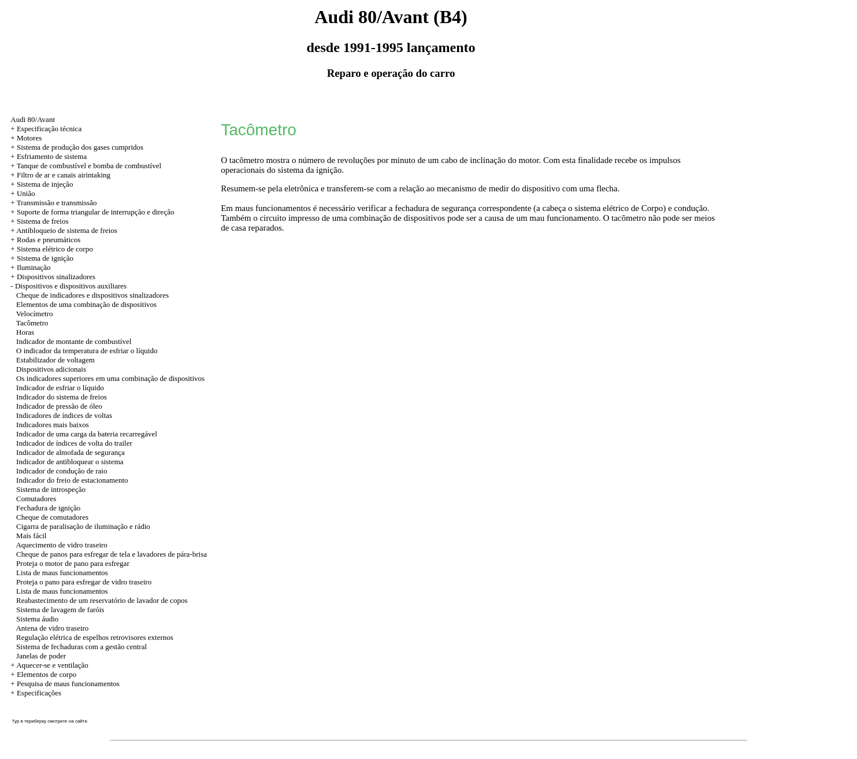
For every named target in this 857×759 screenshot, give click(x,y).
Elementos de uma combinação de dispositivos (86, 304)
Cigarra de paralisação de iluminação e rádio (83, 526)
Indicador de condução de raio (61, 470)
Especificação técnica (49, 128)
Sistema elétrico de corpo (55, 249)
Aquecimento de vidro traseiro (61, 544)
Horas (25, 332)
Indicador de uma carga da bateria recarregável (86, 434)
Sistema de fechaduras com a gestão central (81, 646)
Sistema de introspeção (51, 489)
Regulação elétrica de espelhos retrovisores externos (94, 637)
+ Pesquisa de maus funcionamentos (65, 683)
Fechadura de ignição (48, 507)
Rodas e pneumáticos (48, 239)
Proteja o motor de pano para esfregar (72, 563)
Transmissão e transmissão (57, 202)
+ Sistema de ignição (41, 258)
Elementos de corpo (46, 674)
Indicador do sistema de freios (61, 397)
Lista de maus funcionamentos (62, 572)
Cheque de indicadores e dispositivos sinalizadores (92, 295)
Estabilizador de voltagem (55, 360)
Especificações (39, 692)
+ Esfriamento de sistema (48, 156)
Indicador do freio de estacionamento (72, 480)
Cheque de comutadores (52, 517)
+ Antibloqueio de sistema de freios (63, 230)
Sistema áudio (37, 618)
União (26, 193)
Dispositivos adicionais (51, 369)
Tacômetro (32, 323)
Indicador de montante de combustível (73, 341)
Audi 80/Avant (32, 119)
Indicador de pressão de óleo (59, 406)
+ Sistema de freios (39, 221)
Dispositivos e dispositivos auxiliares (71, 286)
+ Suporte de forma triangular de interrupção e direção (92, 212)
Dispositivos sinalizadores (56, 276)
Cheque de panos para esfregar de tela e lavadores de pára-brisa (111, 554)
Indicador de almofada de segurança (70, 452)
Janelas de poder (41, 655)
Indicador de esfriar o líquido (60, 387)
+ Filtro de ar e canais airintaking (60, 175)
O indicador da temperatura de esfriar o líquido (86, 350)
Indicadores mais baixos (52, 424)
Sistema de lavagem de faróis (60, 609)
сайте (81, 721)
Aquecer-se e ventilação (52, 665)
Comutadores (36, 498)
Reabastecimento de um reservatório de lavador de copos (101, 600)
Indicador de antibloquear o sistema (70, 461)
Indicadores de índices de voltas (64, 415)
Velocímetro (34, 313)
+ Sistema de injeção (41, 184)
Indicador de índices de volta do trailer (74, 443)
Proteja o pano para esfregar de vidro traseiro (83, 581)
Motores (29, 138)
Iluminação (33, 267)
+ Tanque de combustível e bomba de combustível (85, 165)
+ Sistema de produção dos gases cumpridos (76, 147)
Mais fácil (31, 535)
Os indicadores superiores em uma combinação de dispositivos (110, 378)
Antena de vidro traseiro (52, 628)
